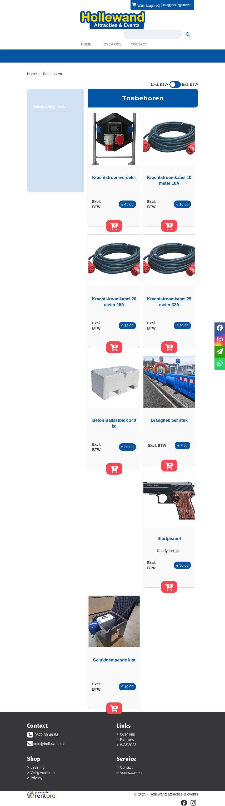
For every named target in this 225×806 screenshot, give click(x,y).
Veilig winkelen (43, 773)
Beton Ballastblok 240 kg (114, 423)
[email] (219, 352)
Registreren (183, 5)
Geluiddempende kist (114, 660)
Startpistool (169, 538)
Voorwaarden (131, 773)
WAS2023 (128, 745)
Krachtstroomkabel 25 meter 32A (169, 302)
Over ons (112, 44)
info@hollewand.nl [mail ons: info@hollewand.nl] (49, 744)
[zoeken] (188, 34)
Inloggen (169, 5)
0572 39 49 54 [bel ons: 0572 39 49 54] (46, 735)
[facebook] (219, 328)
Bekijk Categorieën (55, 106)
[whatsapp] (219, 364)
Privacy (37, 778)
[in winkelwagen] (114, 226)
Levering (38, 767)
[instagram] (219, 340)
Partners (127, 739)
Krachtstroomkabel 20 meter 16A (114, 302)
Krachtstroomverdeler (114, 177)
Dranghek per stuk (169, 420)
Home (86, 44)
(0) (146, 5)
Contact (139, 44)
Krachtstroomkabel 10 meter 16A (169, 180)
